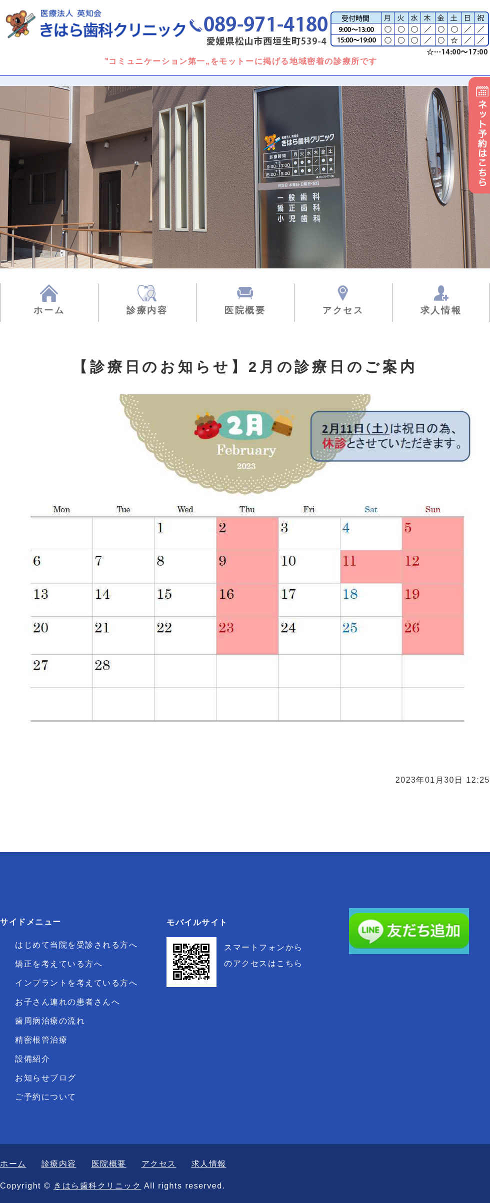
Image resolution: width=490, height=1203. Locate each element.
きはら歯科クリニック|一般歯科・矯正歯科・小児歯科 (107, 23)
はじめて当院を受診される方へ (76, 945)
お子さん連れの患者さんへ (67, 1002)
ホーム (49, 310)
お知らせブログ (45, 1078)
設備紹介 (32, 1059)
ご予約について (45, 1097)
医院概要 (245, 310)
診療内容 (147, 310)
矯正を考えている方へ (58, 964)
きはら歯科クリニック (97, 1186)
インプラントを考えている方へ (76, 983)
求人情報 (441, 310)
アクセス (343, 310)
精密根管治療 (41, 1040)
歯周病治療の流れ (50, 1021)
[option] (245, 177)
